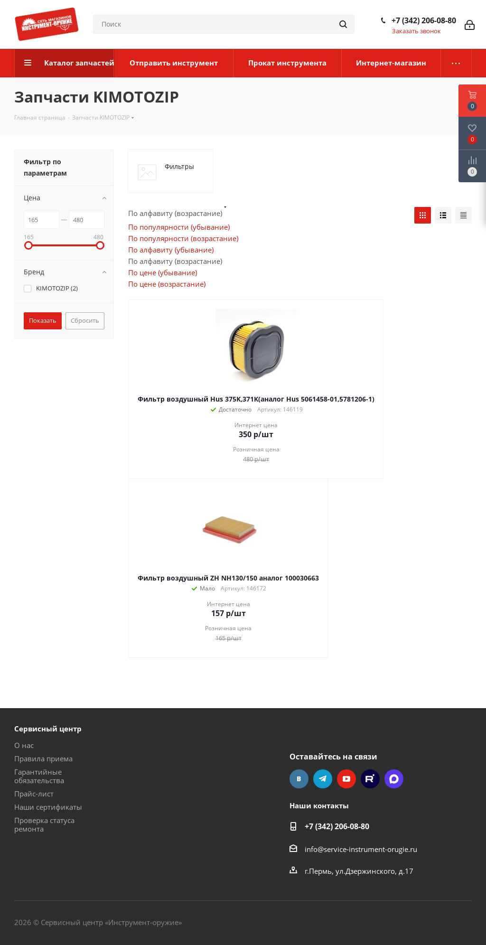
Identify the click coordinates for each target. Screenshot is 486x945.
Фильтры (179, 166)
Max (393, 778)
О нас (24, 745)
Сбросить (85, 320)
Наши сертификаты (48, 807)
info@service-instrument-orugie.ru (361, 849)
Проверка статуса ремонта (44, 824)
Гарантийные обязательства (39, 776)
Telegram (322, 778)
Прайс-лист (34, 793)
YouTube (346, 778)
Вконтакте (299, 778)
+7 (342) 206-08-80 (424, 20)
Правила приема (43, 758)
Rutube (370, 778)
